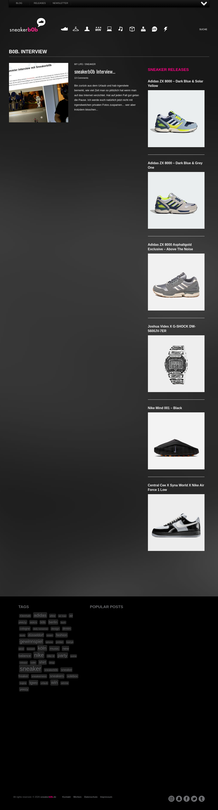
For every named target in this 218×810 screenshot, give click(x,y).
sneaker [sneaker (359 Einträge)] (30, 668)
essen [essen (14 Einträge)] (50, 635)
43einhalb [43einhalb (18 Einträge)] (25, 615)
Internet (109, 34)
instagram (171, 799)
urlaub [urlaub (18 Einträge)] (44, 683)
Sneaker (64, 34)
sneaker (90, 64)
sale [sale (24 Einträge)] (33, 662)
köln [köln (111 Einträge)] (42, 648)
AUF (204, 4)
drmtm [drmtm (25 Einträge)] (67, 628)
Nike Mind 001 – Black (165, 408)
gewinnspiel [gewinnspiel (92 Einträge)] (31, 641)
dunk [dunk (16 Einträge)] (22, 635)
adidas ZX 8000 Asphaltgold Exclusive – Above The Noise (170, 247)
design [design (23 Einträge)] (55, 628)
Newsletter (60, 3)
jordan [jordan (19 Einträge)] (59, 642)
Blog (19, 3)
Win (98, 34)
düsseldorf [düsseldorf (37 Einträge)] (35, 635)
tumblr (202, 799)
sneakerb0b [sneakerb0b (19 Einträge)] (51, 670)
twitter (194, 799)
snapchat (179, 799)
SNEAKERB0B (27, 25)
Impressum (106, 797)
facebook (186, 799)
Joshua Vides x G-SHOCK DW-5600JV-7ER (172, 329)
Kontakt (66, 797)
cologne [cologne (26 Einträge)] (25, 628)
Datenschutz (90, 797)
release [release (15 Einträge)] (23, 662)
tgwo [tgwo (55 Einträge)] (33, 682)
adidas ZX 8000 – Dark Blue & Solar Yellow (175, 84)
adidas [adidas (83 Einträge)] (40, 615)
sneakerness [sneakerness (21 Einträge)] (39, 676)
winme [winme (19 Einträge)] (64, 683)
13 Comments (81, 78)
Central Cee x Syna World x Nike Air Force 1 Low (176, 487)
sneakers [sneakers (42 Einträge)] (57, 676)
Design (132, 34)
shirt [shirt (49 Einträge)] (42, 662)
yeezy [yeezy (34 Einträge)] (24, 689)
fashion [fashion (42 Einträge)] (61, 635)
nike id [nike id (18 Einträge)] (50, 656)
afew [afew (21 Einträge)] (52, 615)
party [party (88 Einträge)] (62, 655)
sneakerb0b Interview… (94, 71)
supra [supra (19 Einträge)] (23, 683)
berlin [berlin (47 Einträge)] (53, 622)
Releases (40, 3)
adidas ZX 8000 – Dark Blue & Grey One (175, 165)
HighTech (143, 34)
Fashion (75, 34)
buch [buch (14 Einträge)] (63, 622)
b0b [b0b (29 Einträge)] (42, 622)
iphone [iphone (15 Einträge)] (49, 642)
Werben (77, 797)
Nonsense (166, 34)
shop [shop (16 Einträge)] (52, 662)
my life (78, 64)
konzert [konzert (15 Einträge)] (31, 649)
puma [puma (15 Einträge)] (73, 656)
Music (120, 34)
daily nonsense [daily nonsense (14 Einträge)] (40, 629)
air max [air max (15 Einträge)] (62, 616)
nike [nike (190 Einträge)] (39, 655)
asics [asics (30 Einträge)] (33, 622)
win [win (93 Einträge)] (54, 682)
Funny (154, 34)
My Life (87, 34)
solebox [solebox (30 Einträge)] (72, 676)
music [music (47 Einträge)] (54, 648)
